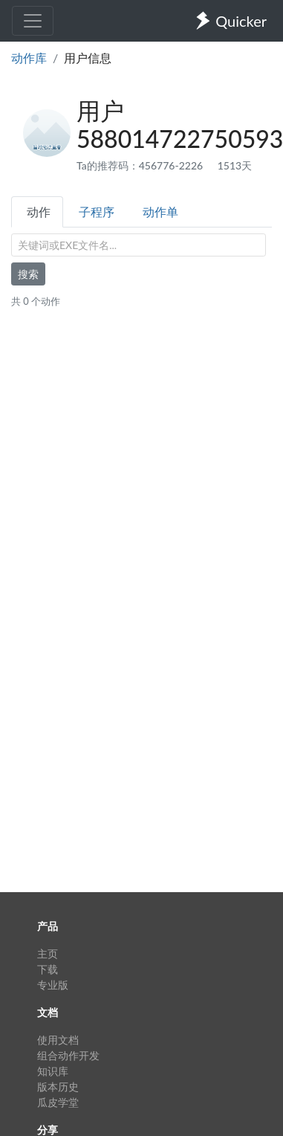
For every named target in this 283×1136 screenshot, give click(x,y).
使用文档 (58, 1039)
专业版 (52, 984)
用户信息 (87, 58)
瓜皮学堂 (58, 1102)
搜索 (28, 274)
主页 (47, 953)
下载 (47, 969)
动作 (39, 211)
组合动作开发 (68, 1055)
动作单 (160, 211)
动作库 (29, 58)
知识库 (52, 1071)
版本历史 (58, 1086)
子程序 (96, 211)
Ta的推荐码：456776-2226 (141, 165)
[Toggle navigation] (32, 21)
